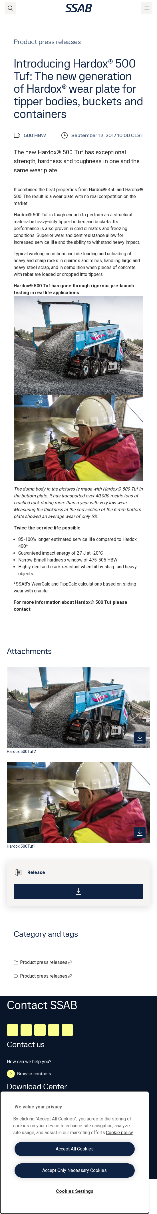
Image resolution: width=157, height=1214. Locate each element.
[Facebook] (26, 1030)
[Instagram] (40, 1030)
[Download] (78, 891)
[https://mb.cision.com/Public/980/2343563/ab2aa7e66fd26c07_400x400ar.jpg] (140, 832)
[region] (74, 1152)
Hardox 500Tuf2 (21, 751)
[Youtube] (67, 1030)
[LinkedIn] (12, 1030)
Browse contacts (29, 1074)
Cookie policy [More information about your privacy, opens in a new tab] (119, 1132)
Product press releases (46, 962)
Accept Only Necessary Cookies (74, 1170)
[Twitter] (53, 1030)
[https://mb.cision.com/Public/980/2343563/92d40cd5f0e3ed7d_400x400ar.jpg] (140, 738)
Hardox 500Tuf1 (21, 846)
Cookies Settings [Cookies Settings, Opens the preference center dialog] (74, 1191)
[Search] (10, 8)
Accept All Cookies (75, 1149)
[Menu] (146, 8)
